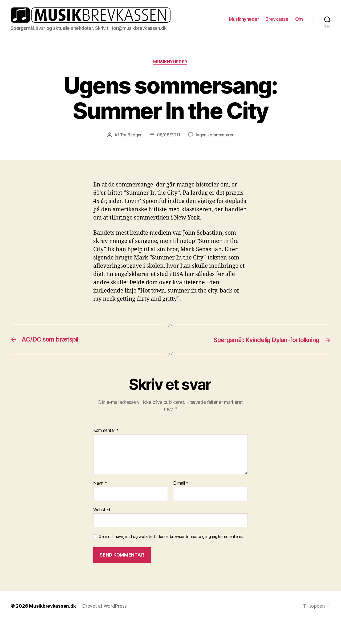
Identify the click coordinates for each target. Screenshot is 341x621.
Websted (101, 509)
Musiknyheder (244, 19)
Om (299, 19)
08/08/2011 (168, 135)
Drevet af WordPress (105, 606)
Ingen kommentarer (215, 135)
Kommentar (106, 430)
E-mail (180, 483)
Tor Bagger (130, 135)
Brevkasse (277, 19)
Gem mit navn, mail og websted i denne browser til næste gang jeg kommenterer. (171, 536)
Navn (100, 483)
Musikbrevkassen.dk (52, 606)
